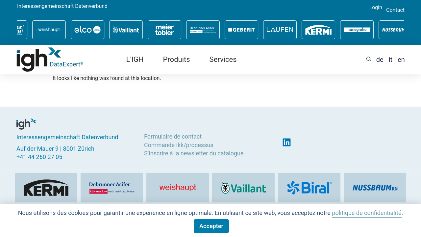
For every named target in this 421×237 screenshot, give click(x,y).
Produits (176, 59)
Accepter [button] (211, 226)
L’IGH (135, 59)
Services (223, 59)
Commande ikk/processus (178, 144)
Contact (395, 10)
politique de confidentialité (366, 212)
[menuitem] (380, 59)
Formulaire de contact (173, 136)
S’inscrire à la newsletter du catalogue (193, 152)
